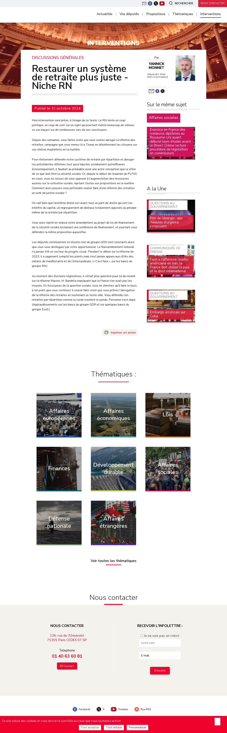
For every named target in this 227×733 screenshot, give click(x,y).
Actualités (104, 14)
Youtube (119, 709)
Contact (69, 666)
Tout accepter (90, 727)
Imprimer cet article (123, 332)
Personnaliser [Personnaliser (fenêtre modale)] (137, 727)
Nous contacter (212, 3)
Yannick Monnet (156, 65)
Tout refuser (114, 727)
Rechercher (179, 3)
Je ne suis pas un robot (160, 635)
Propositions (155, 14)
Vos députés (129, 14)
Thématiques (182, 14)
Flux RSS (143, 709)
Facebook (81, 709)
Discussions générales (58, 57)
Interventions (210, 14)
